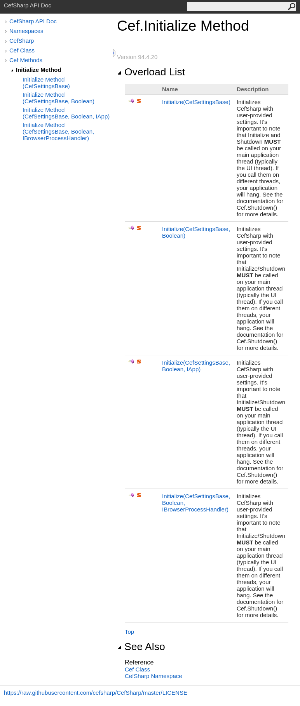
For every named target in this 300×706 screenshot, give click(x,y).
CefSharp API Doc (33, 21)
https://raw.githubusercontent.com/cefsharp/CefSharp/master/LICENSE (95, 692)
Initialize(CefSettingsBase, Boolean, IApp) (196, 365)
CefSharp (21, 40)
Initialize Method (38, 69)
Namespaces (26, 31)
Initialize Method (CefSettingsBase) (46, 82)
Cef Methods (25, 60)
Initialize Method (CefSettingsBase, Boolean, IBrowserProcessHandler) (58, 131)
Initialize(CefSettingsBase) (196, 102)
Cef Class (22, 50)
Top (129, 631)
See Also (141, 646)
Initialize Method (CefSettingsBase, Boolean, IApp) (66, 113)
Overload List (151, 72)
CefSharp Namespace (153, 676)
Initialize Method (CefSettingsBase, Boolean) (58, 97)
